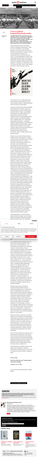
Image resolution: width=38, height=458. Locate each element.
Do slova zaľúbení (28, 5)
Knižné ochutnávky (21, 5)
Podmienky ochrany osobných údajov (16, 451)
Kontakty (4, 451)
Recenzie (11, 5)
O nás (8, 451)
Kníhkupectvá (19, 7)
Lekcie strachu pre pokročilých (18, 442)
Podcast (15, 5)
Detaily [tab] (19, 223)
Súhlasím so (10, 422)
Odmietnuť (7, 236)
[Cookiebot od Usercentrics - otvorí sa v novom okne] (32, 221)
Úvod (4, 5)
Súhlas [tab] (6, 223)
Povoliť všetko (31, 236)
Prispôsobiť (19, 236)
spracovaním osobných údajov (12, 422)
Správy (7, 5)
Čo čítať (34, 5)
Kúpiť (9, 413)
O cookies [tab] (31, 223)
